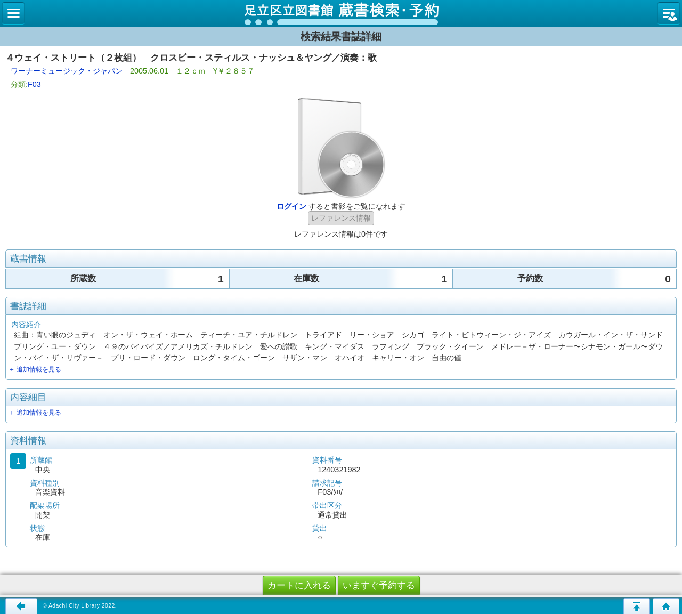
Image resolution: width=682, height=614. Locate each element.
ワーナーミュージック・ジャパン (67, 71)
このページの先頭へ (636, 606)
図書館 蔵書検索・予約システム (341, 13)
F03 (34, 84)
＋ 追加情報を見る (35, 369)
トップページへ (666, 606)
